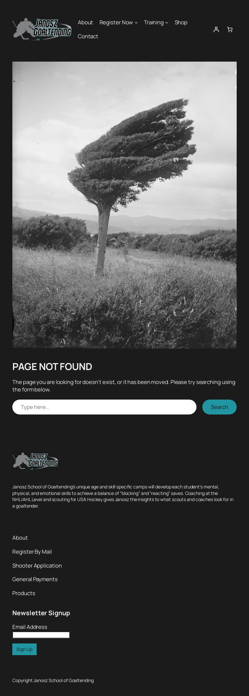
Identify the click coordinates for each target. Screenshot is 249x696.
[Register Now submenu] (136, 22)
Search (219, 407)
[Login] (216, 29)
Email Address (29, 626)
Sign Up (24, 649)
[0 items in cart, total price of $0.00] (230, 29)
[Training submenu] (166, 22)
